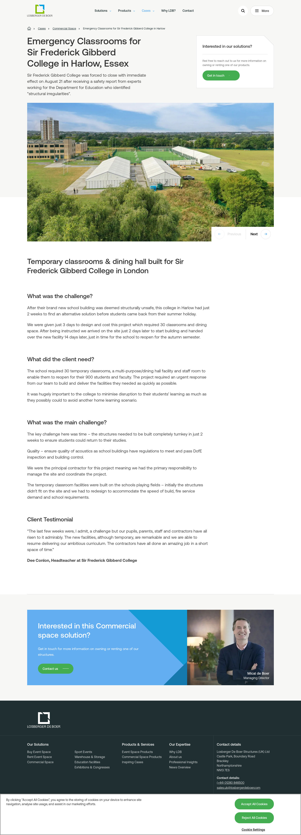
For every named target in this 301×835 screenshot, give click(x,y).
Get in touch (215, 75)
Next (261, 234)
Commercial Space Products (142, 757)
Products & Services (138, 744)
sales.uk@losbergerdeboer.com (238, 787)
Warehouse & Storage (90, 757)
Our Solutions (38, 744)
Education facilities (87, 762)
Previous (227, 234)
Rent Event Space (39, 757)
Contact (188, 10)
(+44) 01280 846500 (230, 782)
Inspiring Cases (132, 762)
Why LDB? (168, 10)
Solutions (103, 10)
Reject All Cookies (254, 817)
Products (126, 10)
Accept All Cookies (254, 804)
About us (175, 757)
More (262, 11)
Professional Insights (183, 762)
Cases (148, 10)
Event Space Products (137, 752)
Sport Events (83, 752)
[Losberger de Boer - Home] (44, 720)
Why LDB (175, 752)
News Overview (180, 767)
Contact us (50, 668)
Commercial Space (40, 762)
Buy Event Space (39, 752)
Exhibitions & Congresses (92, 767)
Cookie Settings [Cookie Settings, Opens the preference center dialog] (253, 829)
